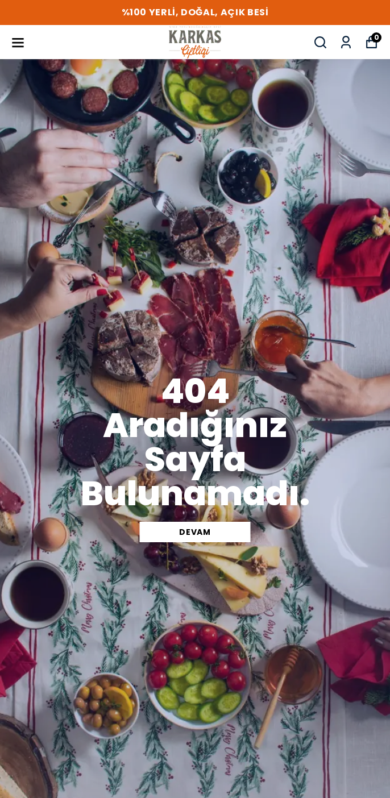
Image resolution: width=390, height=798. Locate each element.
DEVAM (195, 532)
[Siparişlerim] (346, 42)
